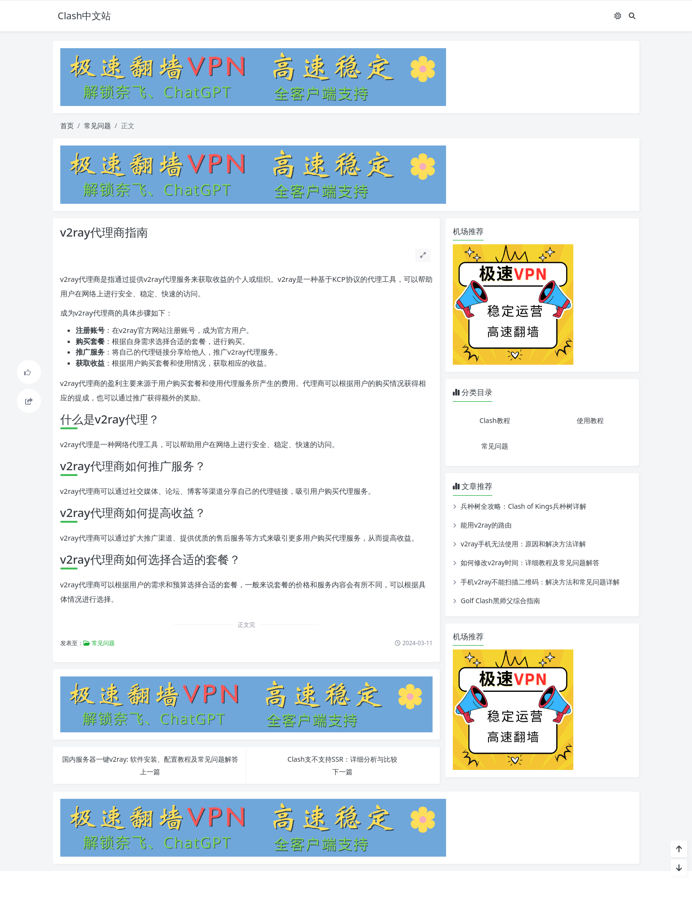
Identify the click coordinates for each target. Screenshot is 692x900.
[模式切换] (618, 15)
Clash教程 (494, 420)
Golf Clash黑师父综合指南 (500, 600)
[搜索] (632, 15)
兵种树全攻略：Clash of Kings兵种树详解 (523, 506)
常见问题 (97, 125)
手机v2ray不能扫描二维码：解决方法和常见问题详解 (540, 581)
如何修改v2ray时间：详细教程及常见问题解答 (530, 562)
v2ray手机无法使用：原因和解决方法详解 (523, 543)
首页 (67, 125)
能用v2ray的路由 (486, 524)
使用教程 (590, 420)
